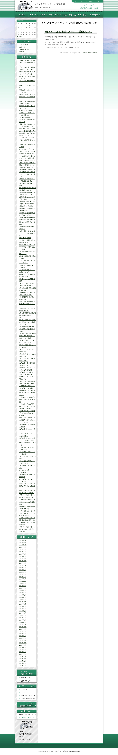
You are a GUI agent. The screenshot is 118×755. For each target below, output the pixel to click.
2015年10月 (23, 604)
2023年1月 (22, 574)
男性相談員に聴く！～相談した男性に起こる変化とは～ (27, 393)
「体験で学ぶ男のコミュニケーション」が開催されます (27, 502)
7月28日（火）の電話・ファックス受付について (68, 31)
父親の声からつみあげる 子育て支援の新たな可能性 (27, 399)
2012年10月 (23, 643)
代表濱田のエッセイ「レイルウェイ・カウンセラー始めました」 (27, 113)
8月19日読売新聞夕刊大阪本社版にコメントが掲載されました (27, 322)
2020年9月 (22, 583)
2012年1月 (22, 654)
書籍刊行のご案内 (25, 238)
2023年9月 (22, 568)
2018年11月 (23, 586)
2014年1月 (22, 622)
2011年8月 (22, 663)
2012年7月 (22, 647)
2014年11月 (23, 613)
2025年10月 (23, 545)
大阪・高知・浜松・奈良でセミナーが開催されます (27, 233)
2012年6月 (22, 649)
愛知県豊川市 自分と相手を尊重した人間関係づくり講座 (27, 247)
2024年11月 (23, 558)
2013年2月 (22, 636)
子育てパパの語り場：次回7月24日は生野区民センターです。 (27, 529)
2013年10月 (23, 627)
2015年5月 (22, 608)
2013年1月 (22, 638)
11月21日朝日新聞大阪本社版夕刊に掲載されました (27, 304)
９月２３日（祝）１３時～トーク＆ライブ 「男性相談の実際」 (27, 513)
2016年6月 (22, 599)
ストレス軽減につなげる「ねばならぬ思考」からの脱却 (27, 413)
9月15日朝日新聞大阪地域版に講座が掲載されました (27, 315)
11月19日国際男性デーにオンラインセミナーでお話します (27, 119)
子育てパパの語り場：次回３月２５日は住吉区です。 (27, 486)
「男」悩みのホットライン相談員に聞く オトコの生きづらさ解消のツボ (27, 201)
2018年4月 (22, 588)
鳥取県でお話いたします (27, 94)
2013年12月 (23, 624)
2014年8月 (22, 618)
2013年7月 (22, 629)
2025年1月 (22, 556)
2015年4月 (22, 611)
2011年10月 (23, 658)
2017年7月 (22, 592)
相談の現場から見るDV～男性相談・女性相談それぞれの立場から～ (27, 208)
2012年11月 (23, 640)
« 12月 (19, 36)
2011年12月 (23, 656)
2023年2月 (22, 572)
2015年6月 (22, 606)
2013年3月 (22, 634)
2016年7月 (22, 597)
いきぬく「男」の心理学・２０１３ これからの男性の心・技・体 (27, 406)
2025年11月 (23, 542)
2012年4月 (22, 652)
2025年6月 (22, 552)
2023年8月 (22, 570)
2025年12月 (23, 540)
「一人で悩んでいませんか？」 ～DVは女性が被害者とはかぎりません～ (27, 158)
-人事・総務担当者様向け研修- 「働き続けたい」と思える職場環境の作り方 (27, 165)
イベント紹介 (23, 45)
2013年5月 (22, 631)
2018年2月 (22, 590)
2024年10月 (23, 561)
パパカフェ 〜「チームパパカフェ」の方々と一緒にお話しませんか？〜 (27, 151)
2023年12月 (23, 565)
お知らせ (22, 47)
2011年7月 (22, 665)
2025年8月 (22, 547)
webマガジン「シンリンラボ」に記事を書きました (27, 140)
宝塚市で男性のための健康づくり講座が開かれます (27, 63)
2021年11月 (23, 579)
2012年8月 (22, 645)
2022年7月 (22, 577)
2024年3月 (22, 563)
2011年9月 (22, 661)
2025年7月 (22, 549)
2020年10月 (23, 581)
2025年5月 (22, 554)
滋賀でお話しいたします (27, 197)
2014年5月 (22, 620)
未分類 (21, 51)
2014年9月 (22, 615)
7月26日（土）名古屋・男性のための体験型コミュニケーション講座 (27, 336)
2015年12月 (23, 602)
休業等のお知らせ (25, 49)
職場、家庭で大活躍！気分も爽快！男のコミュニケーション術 (27, 420)
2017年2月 (22, 595)
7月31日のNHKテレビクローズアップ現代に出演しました (27, 329)
